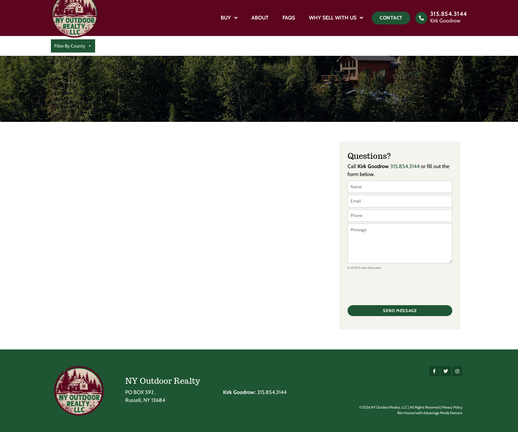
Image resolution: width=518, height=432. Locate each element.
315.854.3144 (448, 14)
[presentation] (398, 285)
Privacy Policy (452, 407)
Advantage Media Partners (442, 413)
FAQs (288, 18)
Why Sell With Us (336, 18)
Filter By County (73, 46)
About (260, 18)
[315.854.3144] (421, 18)
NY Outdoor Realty (162, 381)
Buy (229, 18)
